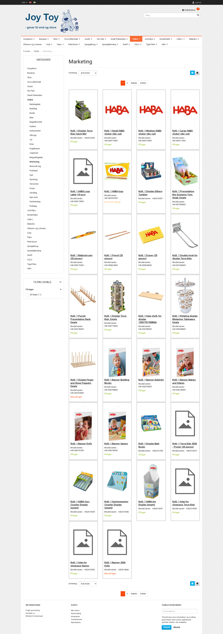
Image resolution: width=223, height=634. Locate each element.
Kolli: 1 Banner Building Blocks (113, 376)
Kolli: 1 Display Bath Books (149, 439)
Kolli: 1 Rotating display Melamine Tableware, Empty (182, 315)
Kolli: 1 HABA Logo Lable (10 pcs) (81, 191)
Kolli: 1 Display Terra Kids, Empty (116, 313)
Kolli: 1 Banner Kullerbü (146, 376)
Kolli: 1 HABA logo (114, 189)
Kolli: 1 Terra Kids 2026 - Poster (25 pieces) (182, 441)
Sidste (143, 83)
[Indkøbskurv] (191, 10)
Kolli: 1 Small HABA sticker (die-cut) (115, 131)
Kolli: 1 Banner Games (117, 438)
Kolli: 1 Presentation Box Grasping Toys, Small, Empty (184, 192)
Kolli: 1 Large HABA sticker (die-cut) (183, 131)
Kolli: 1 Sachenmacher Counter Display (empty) (117, 501)
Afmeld (176, 623)
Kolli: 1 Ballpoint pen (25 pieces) (82, 254)
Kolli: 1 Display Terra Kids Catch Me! (82, 131)
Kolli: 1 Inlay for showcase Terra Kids (184, 499)
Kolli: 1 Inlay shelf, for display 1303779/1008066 (150, 315)
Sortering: (73, 73)
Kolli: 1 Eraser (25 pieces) (148, 254)
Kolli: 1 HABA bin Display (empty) (147, 499)
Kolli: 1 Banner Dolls (82, 438)
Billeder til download (34, 612)
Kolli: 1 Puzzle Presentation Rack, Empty (81, 315)
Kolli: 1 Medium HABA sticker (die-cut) (150, 131)
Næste (134, 83)
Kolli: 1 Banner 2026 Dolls (115, 560)
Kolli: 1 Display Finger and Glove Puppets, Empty (82, 378)
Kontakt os (30, 609)
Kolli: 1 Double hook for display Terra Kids (184, 254)
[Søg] (198, 15)
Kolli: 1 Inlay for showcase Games (80, 560)
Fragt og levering (33, 606)
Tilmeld (166, 623)
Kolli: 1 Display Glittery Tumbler (151, 191)
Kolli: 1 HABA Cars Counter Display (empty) (80, 501)
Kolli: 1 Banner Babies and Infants (184, 376)
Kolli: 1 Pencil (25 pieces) (114, 254)
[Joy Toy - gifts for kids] (51, 20)
